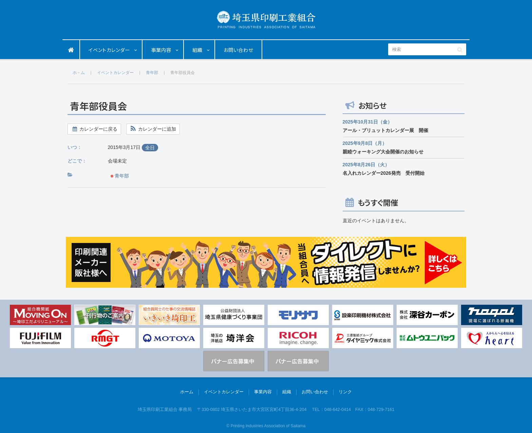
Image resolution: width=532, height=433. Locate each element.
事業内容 (161, 49)
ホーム (71, 49)
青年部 (120, 175)
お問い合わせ (238, 49)
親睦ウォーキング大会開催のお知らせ (383, 151)
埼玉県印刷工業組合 (266, 19)
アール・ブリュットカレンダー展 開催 (385, 130)
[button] (153, 129)
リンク (345, 392)
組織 (197, 49)
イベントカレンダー (109, 49)
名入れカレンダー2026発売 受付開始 (383, 173)
